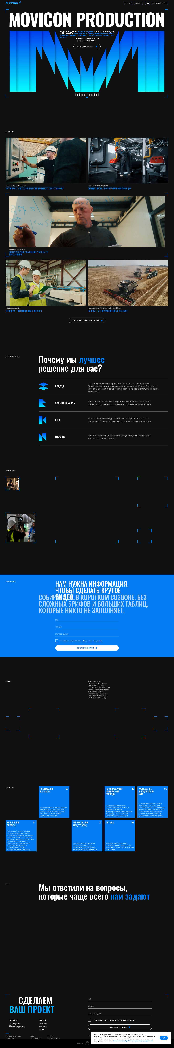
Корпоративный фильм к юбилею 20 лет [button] (104, 308)
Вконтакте (43, 1026)
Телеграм (43, 1024)
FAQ (147, 3)
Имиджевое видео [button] (13, 308)
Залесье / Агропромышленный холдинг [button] (107, 311)
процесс (139, 3)
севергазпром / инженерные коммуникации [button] (109, 188)
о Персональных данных (92, 641)
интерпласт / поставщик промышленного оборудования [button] (34, 188)
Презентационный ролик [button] (98, 185)
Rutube (41, 1029)
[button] (128, 283)
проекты (128, 3)
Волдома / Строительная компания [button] (24, 311)
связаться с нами (159, 3)
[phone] (87, 627)
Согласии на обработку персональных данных (133, 1041)
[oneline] (87, 634)
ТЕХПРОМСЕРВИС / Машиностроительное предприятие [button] (28, 253)
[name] (87, 620)
